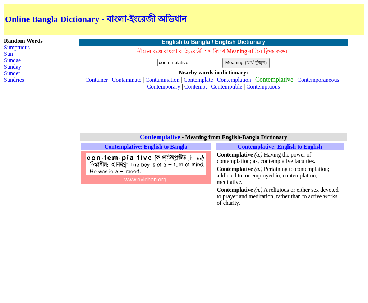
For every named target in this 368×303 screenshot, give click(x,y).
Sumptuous (17, 47)
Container (96, 80)
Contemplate (198, 80)
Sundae (12, 60)
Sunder (12, 73)
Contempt (195, 86)
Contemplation (234, 80)
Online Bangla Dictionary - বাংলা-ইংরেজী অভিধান (96, 19)
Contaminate (126, 80)
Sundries (14, 80)
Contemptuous (263, 86)
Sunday (12, 67)
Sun (8, 54)
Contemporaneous (318, 80)
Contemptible (226, 86)
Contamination (162, 80)
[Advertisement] (279, 19)
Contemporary (163, 86)
